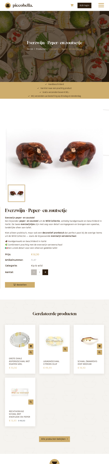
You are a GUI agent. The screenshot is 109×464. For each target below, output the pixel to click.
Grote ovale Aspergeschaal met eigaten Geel (19, 290)
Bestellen (20, 213)
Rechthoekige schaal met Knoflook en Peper (19, 343)
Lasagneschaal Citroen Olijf (51, 291)
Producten (41, 13)
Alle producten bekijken (54, 368)
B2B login (84, 5)
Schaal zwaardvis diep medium (87, 291)
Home (30, 13)
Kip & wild (37, 194)
